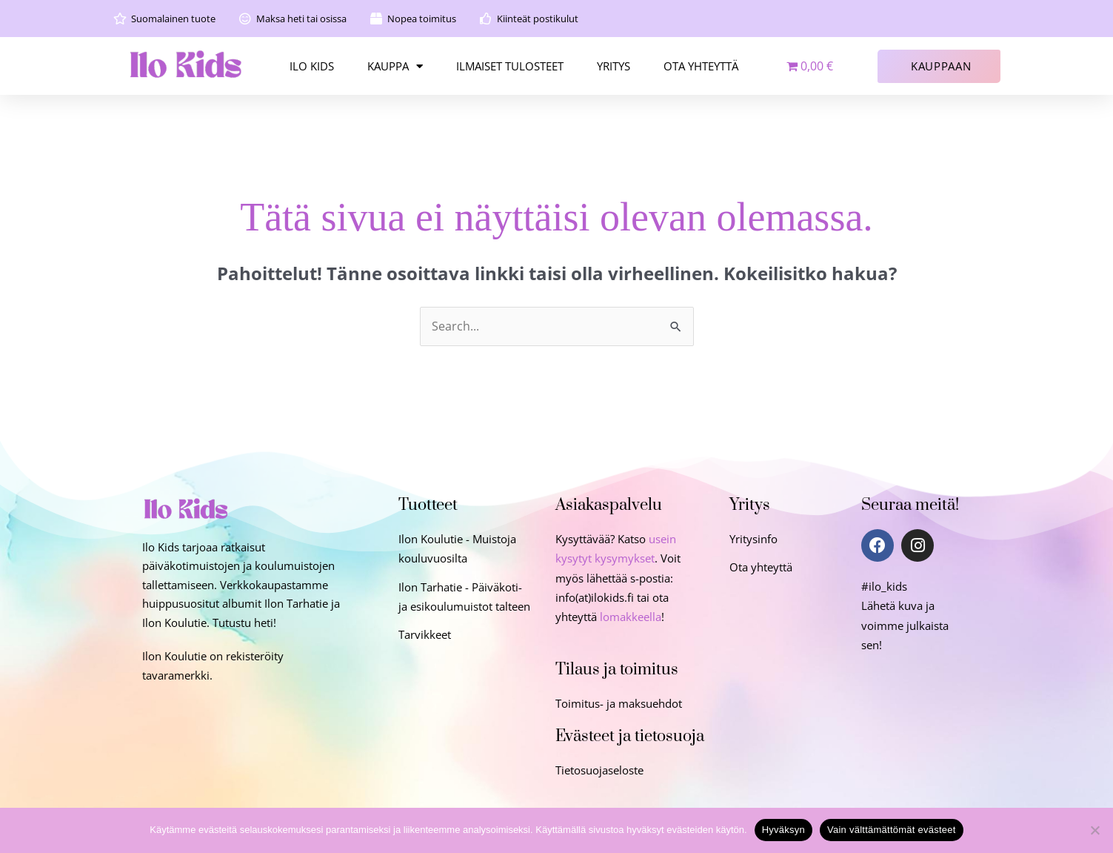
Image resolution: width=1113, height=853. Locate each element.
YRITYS (613, 66)
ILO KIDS (312, 66)
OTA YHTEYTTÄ (701, 66)
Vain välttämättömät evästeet (891, 829)
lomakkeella (630, 616)
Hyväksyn (783, 829)
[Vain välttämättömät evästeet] (1094, 830)
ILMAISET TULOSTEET (510, 66)
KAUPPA (395, 66)
